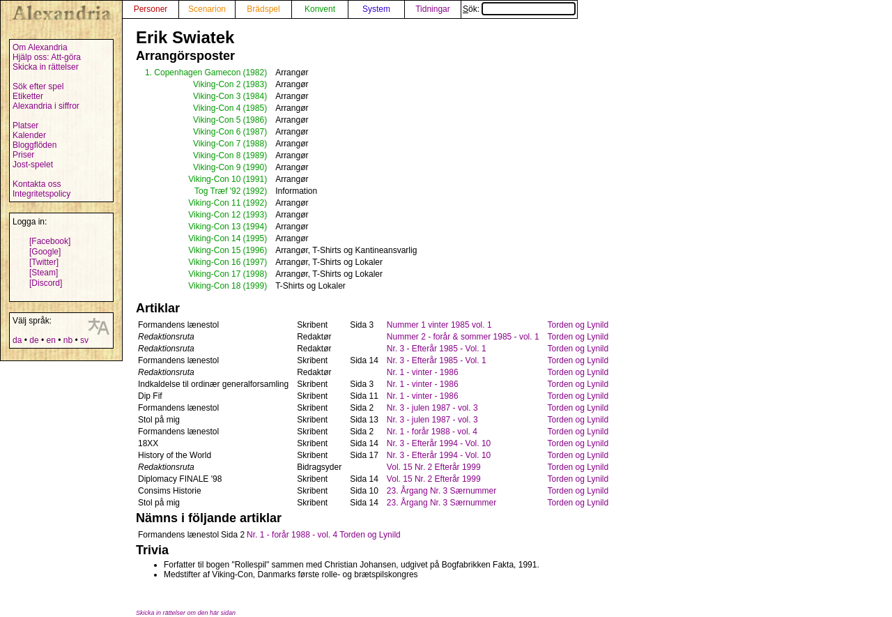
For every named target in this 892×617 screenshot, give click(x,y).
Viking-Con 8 (216, 155)
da (17, 340)
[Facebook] (49, 241)
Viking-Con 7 (216, 143)
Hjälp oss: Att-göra (47, 57)
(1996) (255, 250)
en (50, 340)
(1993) (255, 215)
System (376, 9)
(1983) (255, 84)
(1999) (255, 286)
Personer (151, 9)
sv (84, 340)
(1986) (255, 120)
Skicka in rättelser (46, 67)
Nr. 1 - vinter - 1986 (423, 372)
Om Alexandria (40, 47)
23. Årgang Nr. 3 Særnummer (441, 491)
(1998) (255, 274)
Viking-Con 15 (214, 250)
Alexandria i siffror (46, 106)
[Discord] (45, 283)
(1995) (255, 238)
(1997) (255, 262)
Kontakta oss (37, 184)
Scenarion (207, 9)
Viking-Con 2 (216, 84)
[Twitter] (44, 262)
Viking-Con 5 (216, 120)
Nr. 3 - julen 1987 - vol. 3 (432, 408)
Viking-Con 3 (216, 96)
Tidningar (432, 9)
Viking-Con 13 (214, 226)
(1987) (255, 132)
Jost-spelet (33, 164)
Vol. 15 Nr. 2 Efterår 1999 (434, 467)
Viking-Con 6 (216, 132)
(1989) (255, 155)
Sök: (519, 9)
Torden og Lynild (578, 325)
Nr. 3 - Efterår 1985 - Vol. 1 (436, 348)
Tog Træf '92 (217, 191)
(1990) (255, 167)
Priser (23, 155)
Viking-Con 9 (216, 167)
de (33, 340)
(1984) (255, 96)
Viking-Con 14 (214, 238)
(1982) (255, 72)
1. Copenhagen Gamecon (192, 72)
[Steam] (43, 272)
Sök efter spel (38, 86)
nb (67, 340)
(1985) (255, 108)
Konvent (320, 9)
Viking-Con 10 (214, 179)
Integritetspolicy (41, 194)
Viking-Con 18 (214, 286)
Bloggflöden (34, 145)
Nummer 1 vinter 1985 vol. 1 (439, 325)
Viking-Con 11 (214, 203)
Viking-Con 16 (214, 262)
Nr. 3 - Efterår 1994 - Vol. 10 (439, 443)
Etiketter (28, 96)
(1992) (255, 191)
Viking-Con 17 (214, 274)
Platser (25, 125)
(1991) (255, 179)
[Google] (45, 252)
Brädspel (263, 9)
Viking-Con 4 (216, 108)
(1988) (255, 143)
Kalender (29, 135)
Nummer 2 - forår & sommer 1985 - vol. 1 (463, 337)
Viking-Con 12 (214, 215)
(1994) (255, 226)
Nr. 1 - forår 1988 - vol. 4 (432, 431)
